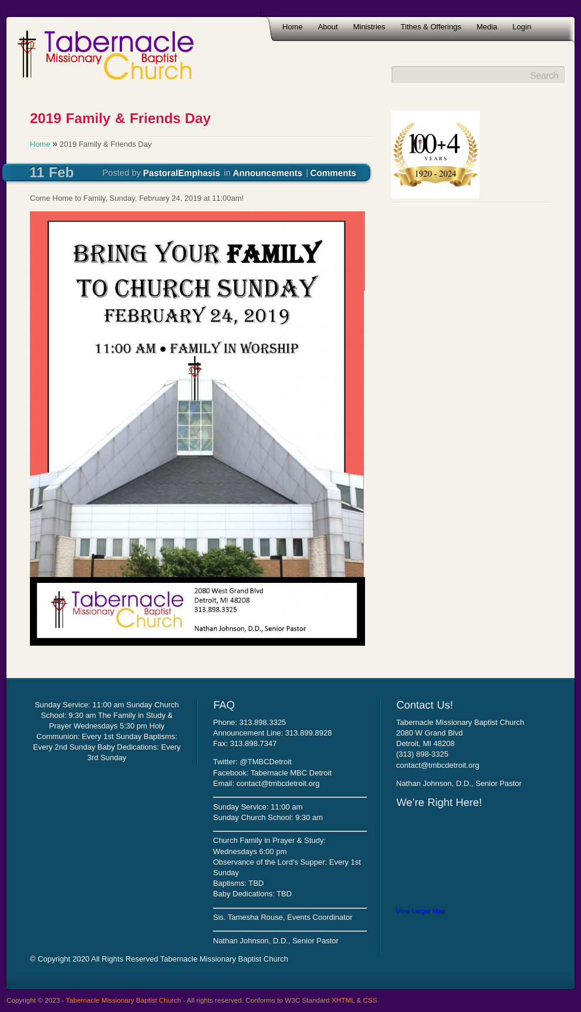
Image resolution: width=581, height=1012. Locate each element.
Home (292, 26)
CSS (370, 1000)
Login (521, 26)
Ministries (369, 26)
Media (487, 26)
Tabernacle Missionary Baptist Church (123, 1000)
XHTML (343, 1000)
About (328, 26)
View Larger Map (420, 911)
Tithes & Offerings (431, 26)
